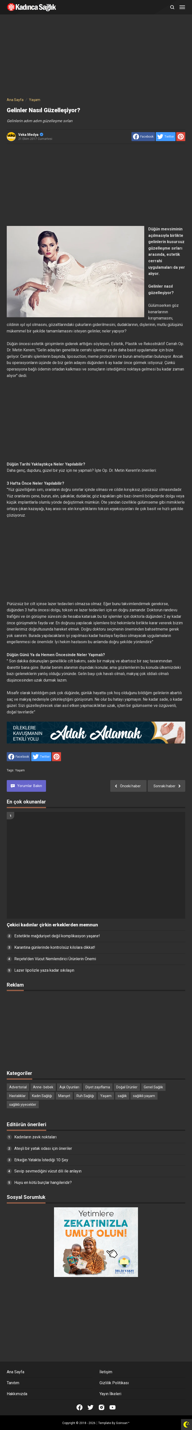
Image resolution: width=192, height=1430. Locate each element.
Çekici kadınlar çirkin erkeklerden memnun (52, 924)
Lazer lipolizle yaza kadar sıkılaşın (44, 970)
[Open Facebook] (79, 1407)
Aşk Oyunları (69, 1087)
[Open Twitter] (91, 1407)
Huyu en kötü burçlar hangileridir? (43, 1182)
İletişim (106, 1372)
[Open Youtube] (113, 1407)
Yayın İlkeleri (110, 1393)
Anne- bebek (43, 1087)
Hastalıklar (17, 1096)
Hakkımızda (17, 1393)
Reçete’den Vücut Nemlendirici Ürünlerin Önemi (55, 958)
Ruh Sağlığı (85, 1096)
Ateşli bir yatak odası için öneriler (43, 1148)
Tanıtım (13, 1382)
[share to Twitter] (166, 136)
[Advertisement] (96, 57)
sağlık (122, 1096)
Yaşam (20, 770)
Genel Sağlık (153, 1087)
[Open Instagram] (101, 1407)
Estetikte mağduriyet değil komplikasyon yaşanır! (57, 936)
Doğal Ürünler (127, 1087)
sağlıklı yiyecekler (22, 1105)
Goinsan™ (123, 1423)
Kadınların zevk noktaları (35, 1137)
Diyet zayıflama (98, 1087)
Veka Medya (30, 135)
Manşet (64, 1096)
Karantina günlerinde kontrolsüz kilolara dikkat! (54, 947)
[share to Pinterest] (180, 136)
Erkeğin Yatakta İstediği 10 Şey (41, 1160)
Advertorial (18, 1087)
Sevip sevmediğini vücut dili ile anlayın (48, 1171)
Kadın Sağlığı (42, 1096)
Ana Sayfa (15, 1372)
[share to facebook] (143, 136)
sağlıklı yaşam (144, 1096)
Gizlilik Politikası (114, 1382)
